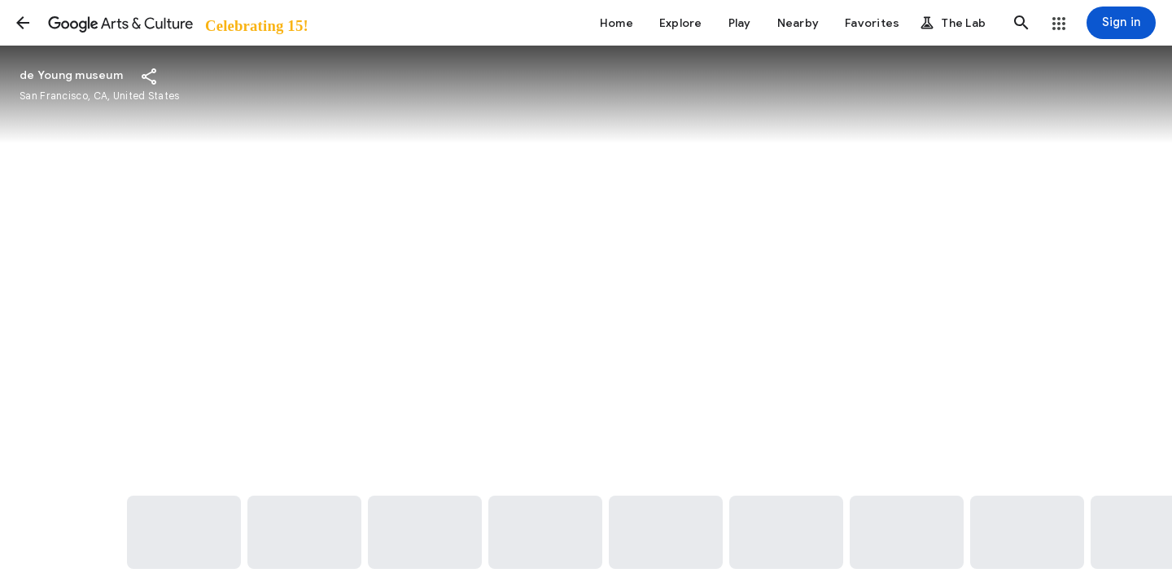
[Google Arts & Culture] (177, 23)
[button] (22, 22)
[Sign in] (1121, 23)
